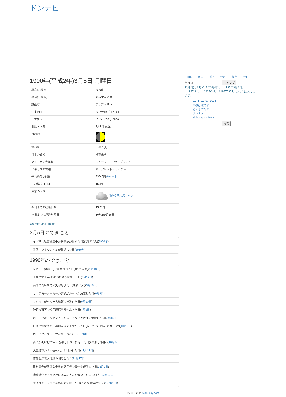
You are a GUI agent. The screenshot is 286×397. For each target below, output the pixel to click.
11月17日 (79, 358)
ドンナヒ (44, 8)
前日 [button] (190, 76)
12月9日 (103, 366)
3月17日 (87, 277)
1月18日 (94, 269)
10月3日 (83, 334)
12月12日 (107, 374)
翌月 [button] (223, 76)
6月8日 (99, 293)
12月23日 (111, 382)
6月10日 (86, 301)
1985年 (80, 249)
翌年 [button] (245, 76)
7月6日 (85, 309)
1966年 (103, 241)
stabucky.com (150, 393)
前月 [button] (212, 76)
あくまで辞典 (201, 109)
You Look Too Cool (204, 101)
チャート (111, 176)
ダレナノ (198, 113)
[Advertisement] (143, 43)
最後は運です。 (202, 105)
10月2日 (126, 326)
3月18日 (91, 285)
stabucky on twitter (204, 117)
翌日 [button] (200, 76)
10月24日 (114, 342)
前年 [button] (234, 76)
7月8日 (110, 317)
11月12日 (87, 350)
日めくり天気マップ (120, 195)
